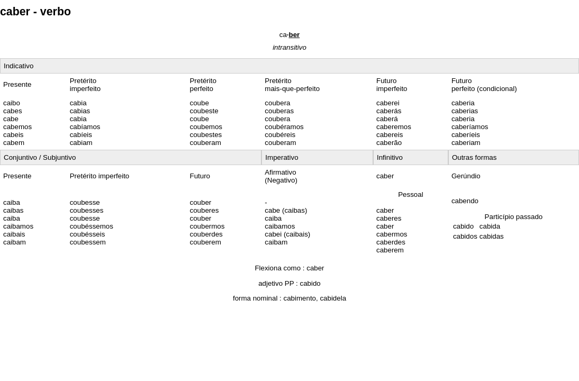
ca (289, 35)
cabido (310, 283)
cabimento (300, 298)
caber (315, 268)
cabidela (333, 298)
